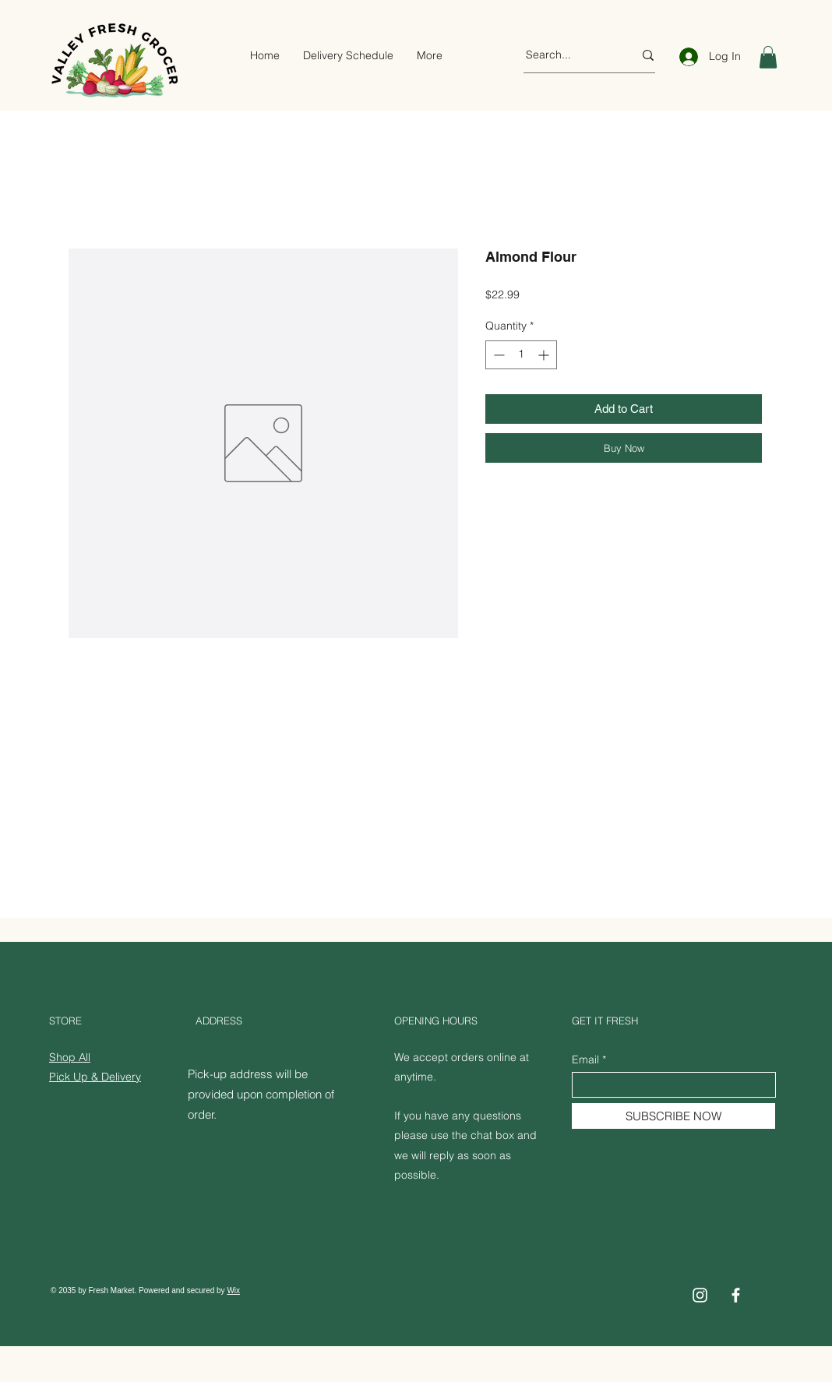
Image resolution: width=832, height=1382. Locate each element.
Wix (233, 1290)
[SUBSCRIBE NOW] (673, 1116)
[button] (768, 57)
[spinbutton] (521, 354)
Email (585, 1059)
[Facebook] (736, 1295)
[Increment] (545, 354)
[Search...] (568, 55)
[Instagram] (700, 1295)
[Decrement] (497, 354)
